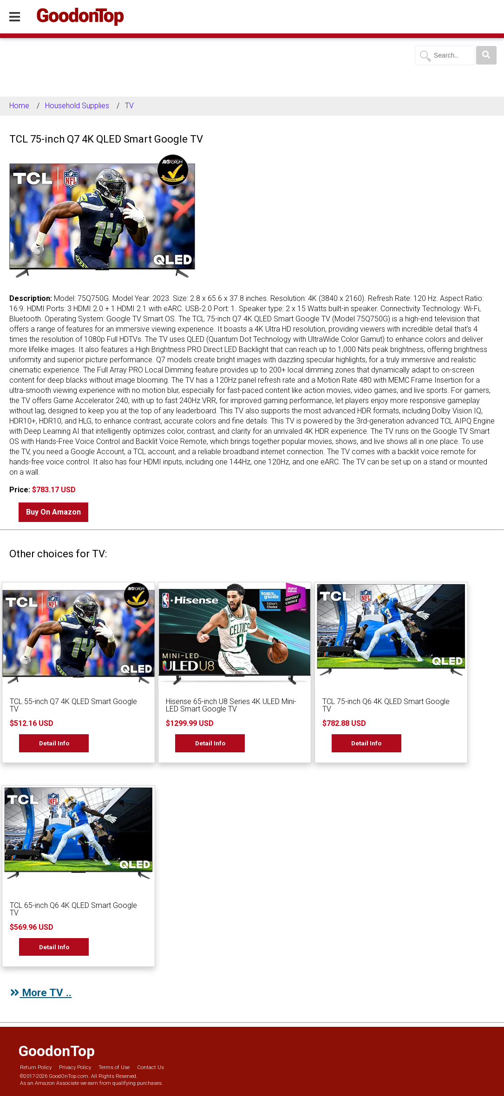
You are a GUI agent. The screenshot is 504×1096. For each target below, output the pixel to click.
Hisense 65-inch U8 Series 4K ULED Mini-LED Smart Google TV (231, 705)
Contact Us (150, 1067)
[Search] (486, 55)
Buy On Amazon (53, 512)
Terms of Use (114, 1067)
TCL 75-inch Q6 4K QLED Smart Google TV (386, 705)
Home (19, 105)
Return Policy (36, 1067)
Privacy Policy (75, 1067)
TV (129, 105)
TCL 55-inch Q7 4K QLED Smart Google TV (73, 705)
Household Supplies (77, 105)
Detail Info (54, 743)
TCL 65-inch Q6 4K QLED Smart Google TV (73, 909)
